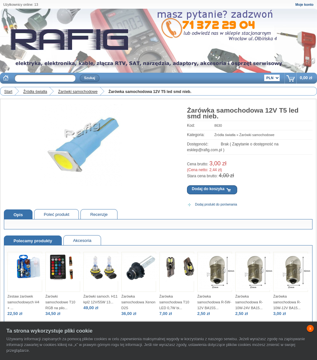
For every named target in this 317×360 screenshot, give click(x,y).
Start (8, 91)
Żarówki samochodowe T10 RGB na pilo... (60, 302)
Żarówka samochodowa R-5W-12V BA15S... (214, 302)
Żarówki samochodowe (78, 91)
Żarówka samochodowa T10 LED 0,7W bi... (174, 302)
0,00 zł (306, 77)
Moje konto (304, 4)
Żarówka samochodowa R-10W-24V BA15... (249, 302)
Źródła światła (35, 91)
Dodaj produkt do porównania (216, 204)
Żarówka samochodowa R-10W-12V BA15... (287, 302)
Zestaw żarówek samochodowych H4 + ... (23, 302)
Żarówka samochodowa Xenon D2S (138, 302)
